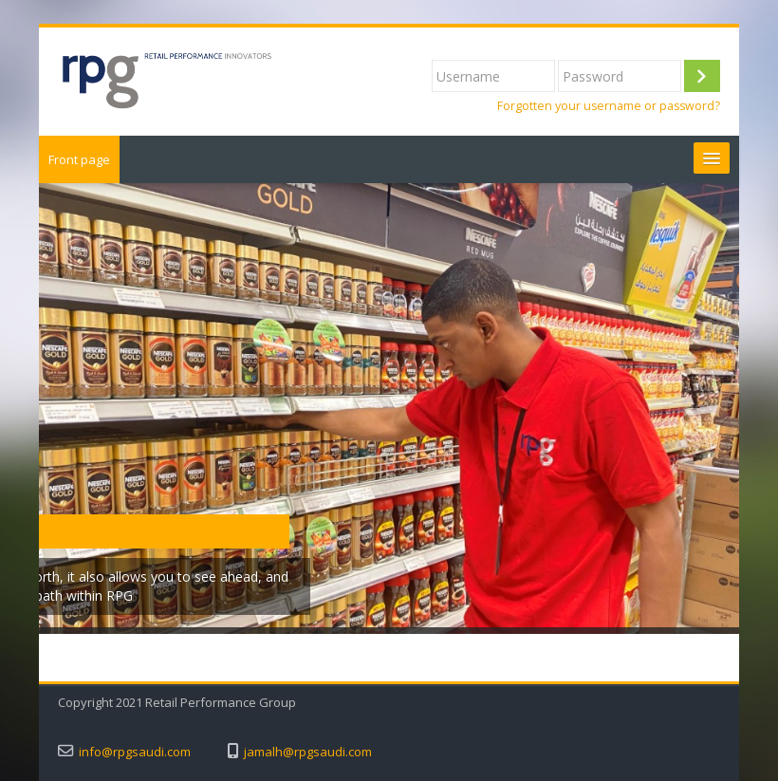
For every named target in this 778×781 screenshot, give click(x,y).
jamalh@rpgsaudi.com (308, 752)
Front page (79, 159)
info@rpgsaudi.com (135, 752)
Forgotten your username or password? (608, 106)
